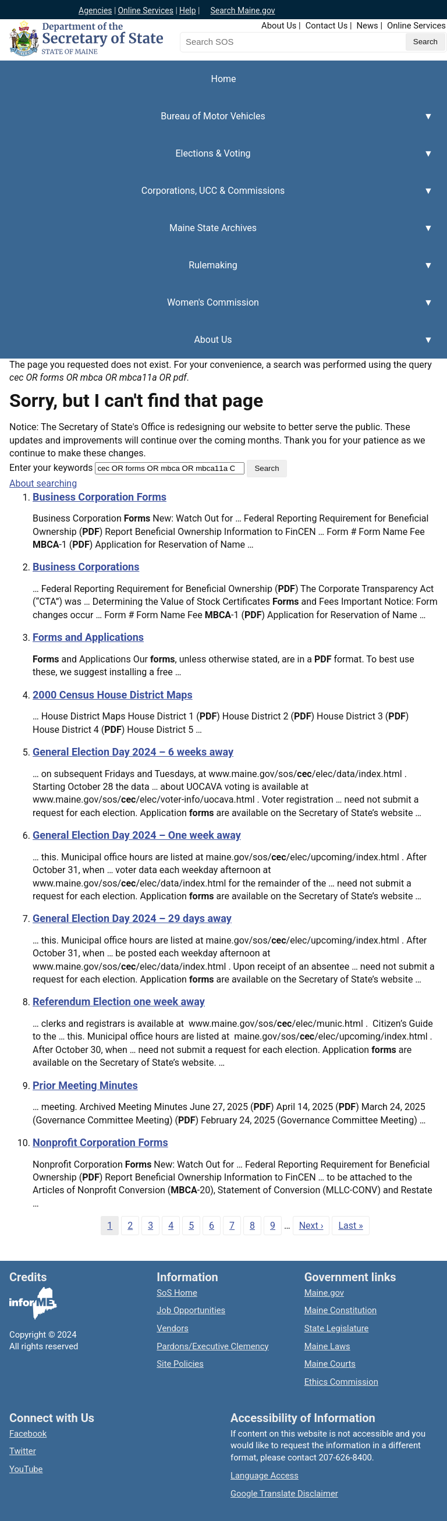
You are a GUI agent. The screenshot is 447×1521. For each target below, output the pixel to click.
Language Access (264, 1475)
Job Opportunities (191, 1310)
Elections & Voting (216, 160)
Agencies (95, 10)
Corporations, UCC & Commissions (216, 197)
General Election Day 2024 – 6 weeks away (133, 752)
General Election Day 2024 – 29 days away (132, 918)
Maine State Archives (216, 234)
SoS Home (177, 1293)
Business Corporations (86, 567)
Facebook (28, 1433)
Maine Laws (327, 1346)
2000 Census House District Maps (113, 695)
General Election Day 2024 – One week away (137, 835)
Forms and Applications (88, 637)
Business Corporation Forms (99, 497)
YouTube (25, 1469)
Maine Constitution (340, 1310)
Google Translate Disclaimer (284, 1493)
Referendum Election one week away (119, 1001)
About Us (278, 25)
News (367, 25)
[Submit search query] (425, 42)
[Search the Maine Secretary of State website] (241, 42)
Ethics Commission (341, 1382)
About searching (43, 483)
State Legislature (336, 1328)
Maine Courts (330, 1364)
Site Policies (180, 1364)
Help (187, 10)
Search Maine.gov (242, 10)
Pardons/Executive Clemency (212, 1346)
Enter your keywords (51, 467)
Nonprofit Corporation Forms (100, 1142)
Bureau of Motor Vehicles (216, 123)
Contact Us (327, 25)
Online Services (145, 10)
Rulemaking (216, 272)
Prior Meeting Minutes (85, 1085)
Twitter (22, 1451)
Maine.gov (324, 1293)
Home (223, 78)
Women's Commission (216, 309)
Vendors (173, 1328)
